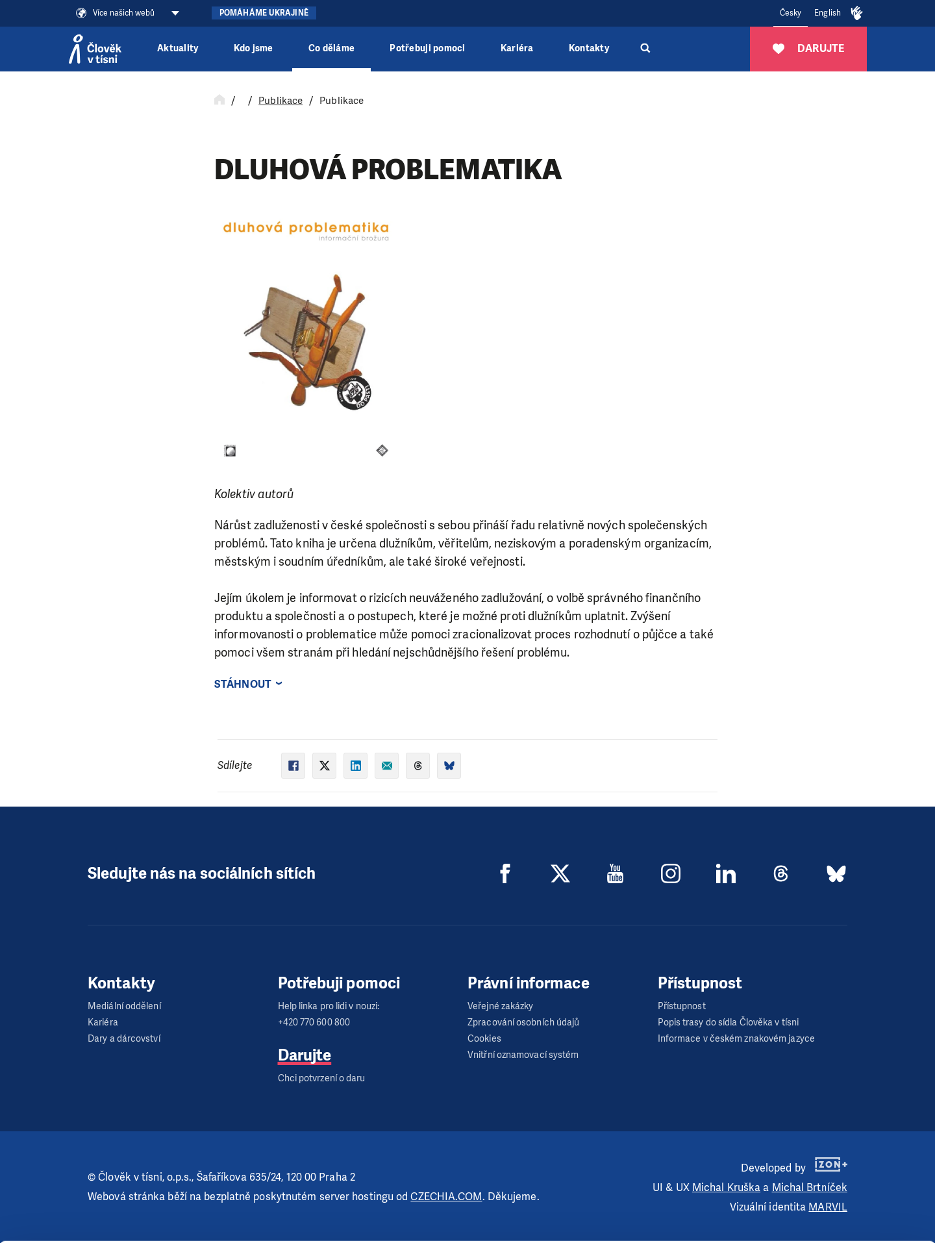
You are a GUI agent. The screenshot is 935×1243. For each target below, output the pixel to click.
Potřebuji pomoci (427, 48)
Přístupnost (682, 1006)
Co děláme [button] (331, 48)
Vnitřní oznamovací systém (523, 1055)
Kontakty (589, 48)
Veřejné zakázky (501, 1006)
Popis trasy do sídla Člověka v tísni (728, 1022)
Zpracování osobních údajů (524, 1022)
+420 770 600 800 (314, 1022)
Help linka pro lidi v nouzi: (329, 1006)
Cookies (484, 1039)
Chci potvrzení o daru (322, 1078)
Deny (827, 1216)
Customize (827, 1182)
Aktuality (177, 48)
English (827, 13)
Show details (200, 1226)
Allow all (827, 1150)
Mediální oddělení (124, 1006)
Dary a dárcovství (124, 1039)
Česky (791, 13)
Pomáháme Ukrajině (263, 13)
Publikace (280, 101)
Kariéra (517, 48)
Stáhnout (242, 684)
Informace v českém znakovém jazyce (736, 1039)
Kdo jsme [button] (253, 48)
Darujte (305, 1055)
